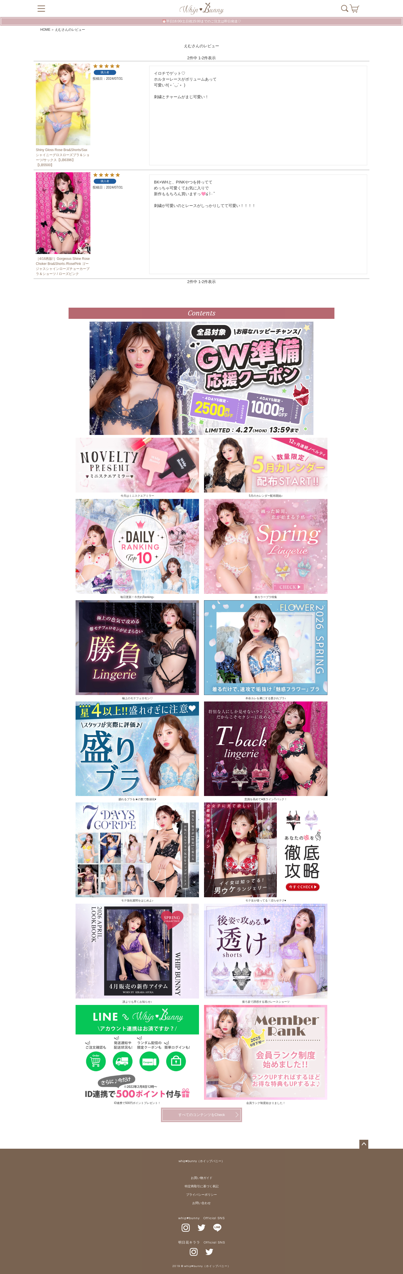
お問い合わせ (201, 1203)
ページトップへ (363, 1144)
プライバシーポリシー (201, 1194)
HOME (45, 30)
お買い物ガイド (201, 1177)
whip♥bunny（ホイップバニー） (201, 1161)
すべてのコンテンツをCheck (201, 1115)
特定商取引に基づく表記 (202, 1186)
